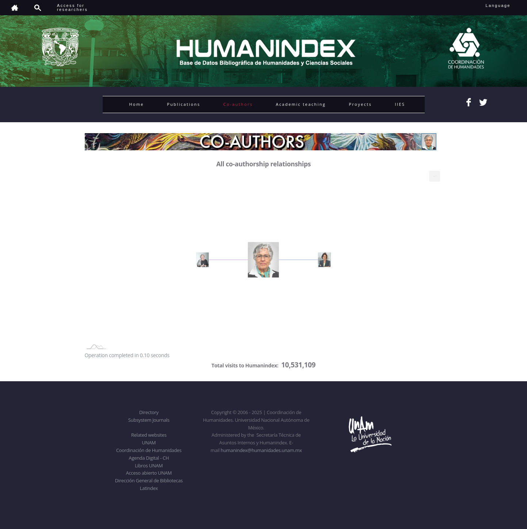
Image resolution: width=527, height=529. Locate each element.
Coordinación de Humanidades (149, 450)
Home (136, 104)
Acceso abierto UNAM (149, 473)
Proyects (360, 104)
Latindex (149, 488)
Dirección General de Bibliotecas (149, 480)
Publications (183, 104)
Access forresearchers (72, 7)
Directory (149, 412)
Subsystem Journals (148, 420)
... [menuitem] (434, 174)
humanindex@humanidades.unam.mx (261, 450)
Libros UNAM (149, 465)
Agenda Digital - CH (149, 458)
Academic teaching (301, 104)
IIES (400, 104)
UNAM (149, 442)
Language (503, 5)
